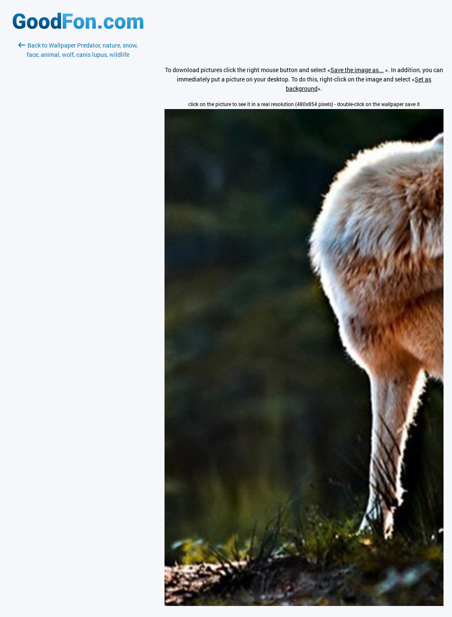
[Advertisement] (78, 160)
